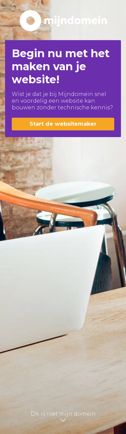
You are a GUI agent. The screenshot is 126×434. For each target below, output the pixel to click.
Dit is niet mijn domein (63, 416)
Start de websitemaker (63, 124)
